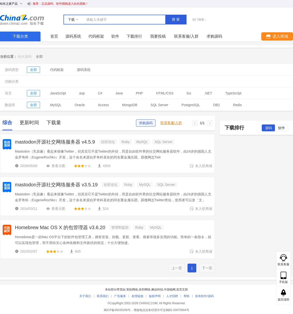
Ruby (126, 142)
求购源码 (146, 123)
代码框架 (96, 36)
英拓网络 (132, 289)
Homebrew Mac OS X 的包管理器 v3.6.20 (60, 227)
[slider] (82, 166)
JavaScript (58, 93)
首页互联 (182, 289)
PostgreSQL (190, 105)
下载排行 (134, 36)
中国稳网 (170, 289)
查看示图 (55, 166)
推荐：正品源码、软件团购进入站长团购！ (60, 3)
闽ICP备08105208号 (117, 310)
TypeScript (233, 93)
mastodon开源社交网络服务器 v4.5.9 (55, 142)
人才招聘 (172, 296)
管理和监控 (119, 227)
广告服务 (120, 296)
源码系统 (73, 36)
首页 (54, 36)
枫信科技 (157, 289)
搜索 (176, 19)
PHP (139, 93)
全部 (33, 70)
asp (82, 93)
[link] (39, 56)
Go (189, 93)
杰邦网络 (144, 289)
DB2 (216, 105)
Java (119, 93)
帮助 (186, 296)
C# (100, 93)
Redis (237, 105)
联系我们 (103, 296)
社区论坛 (108, 142)
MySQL (56, 105)
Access (103, 105)
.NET (208, 93)
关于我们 (85, 296)
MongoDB (129, 105)
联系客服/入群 (171, 123)
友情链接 (137, 296)
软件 (115, 36)
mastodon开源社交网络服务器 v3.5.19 (56, 184)
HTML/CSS (164, 93)
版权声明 (155, 296)
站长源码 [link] (24, 56)
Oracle (80, 105)
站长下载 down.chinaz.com (22, 20)
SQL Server (159, 105)
